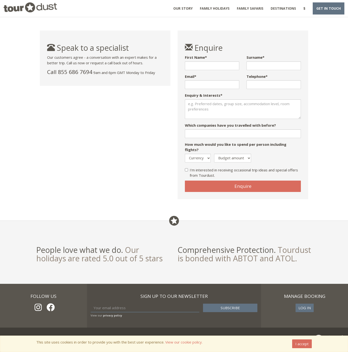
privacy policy (112, 315)
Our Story (183, 8)
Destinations (283, 8)
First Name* (196, 57)
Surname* (255, 57)
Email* (190, 76)
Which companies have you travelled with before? (230, 125)
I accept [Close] (302, 343)
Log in (304, 307)
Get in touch (328, 8)
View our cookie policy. (184, 342)
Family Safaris (250, 8)
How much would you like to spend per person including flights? (235, 147)
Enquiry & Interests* (203, 95)
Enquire (243, 186)
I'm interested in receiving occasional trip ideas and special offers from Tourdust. (241, 173)
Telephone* (257, 76)
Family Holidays (215, 8)
